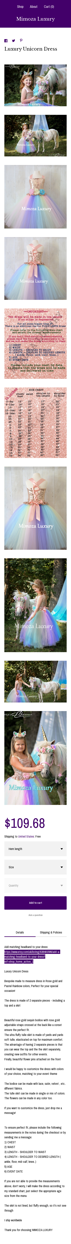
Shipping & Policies (51, 932)
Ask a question (36, 915)
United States (26, 836)
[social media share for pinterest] (21, 41)
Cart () (49, 6)
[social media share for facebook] (6, 41)
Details (20, 932)
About (33, 6)
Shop (20, 6)
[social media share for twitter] (14, 41)
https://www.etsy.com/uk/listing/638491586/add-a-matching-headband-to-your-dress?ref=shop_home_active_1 (32, 957)
